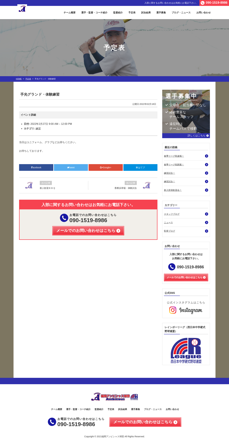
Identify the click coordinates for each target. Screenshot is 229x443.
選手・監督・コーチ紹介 (94, 12)
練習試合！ (169, 173)
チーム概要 (70, 12)
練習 (38, 128)
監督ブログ (169, 231)
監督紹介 (118, 12)
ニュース (168, 222)
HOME (19, 79)
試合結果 (146, 12)
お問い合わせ (203, 12)
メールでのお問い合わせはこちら (143, 422)
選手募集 (161, 12)
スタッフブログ (172, 214)
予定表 (131, 12)
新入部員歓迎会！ (173, 190)
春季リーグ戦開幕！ (174, 164)
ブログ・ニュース (181, 12)
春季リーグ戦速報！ (174, 156)
